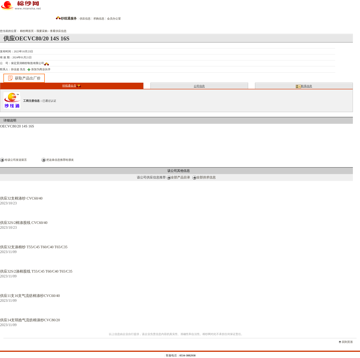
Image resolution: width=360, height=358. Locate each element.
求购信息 (98, 18)
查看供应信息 (58, 31)
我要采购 (41, 31)
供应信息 (85, 18)
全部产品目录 (180, 177)
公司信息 (199, 86)
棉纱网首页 (27, 31)
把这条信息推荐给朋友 (60, 159)
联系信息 (304, 86)
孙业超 (15, 69)
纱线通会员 (71, 85)
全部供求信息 (206, 177)
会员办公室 (114, 18)
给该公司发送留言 (16, 159)
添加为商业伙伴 (40, 69)
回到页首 (347, 342)
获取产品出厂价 (24, 78)
